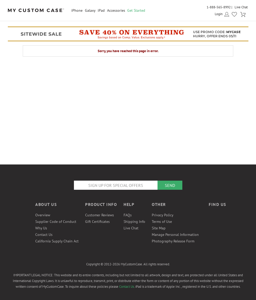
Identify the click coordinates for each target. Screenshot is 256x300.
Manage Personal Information (175, 234)
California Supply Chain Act (57, 241)
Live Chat (241, 7)
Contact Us (44, 234)
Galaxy (90, 10)
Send (170, 185)
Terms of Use (162, 221)
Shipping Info (134, 221)
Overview (42, 215)
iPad (101, 10)
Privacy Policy (162, 215)
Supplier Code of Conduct (55, 221)
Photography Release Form (173, 241)
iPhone (77, 10)
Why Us (41, 228)
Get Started (136, 10)
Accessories (116, 10)
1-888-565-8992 (219, 7)
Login (219, 14)
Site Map (159, 228)
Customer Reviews (99, 215)
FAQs (128, 215)
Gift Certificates (97, 221)
